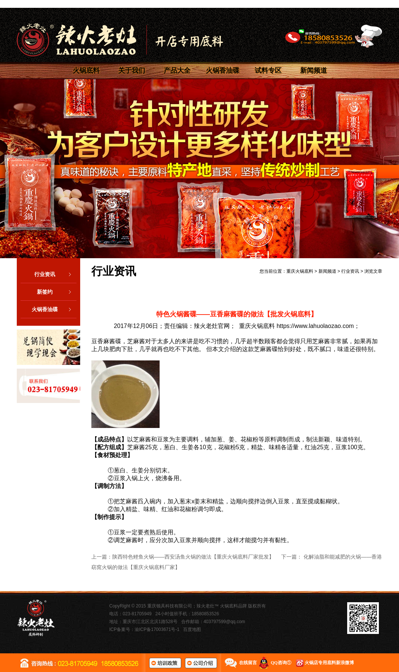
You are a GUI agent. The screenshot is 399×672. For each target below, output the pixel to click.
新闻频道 (313, 70)
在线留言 (248, 662)
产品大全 (177, 70)
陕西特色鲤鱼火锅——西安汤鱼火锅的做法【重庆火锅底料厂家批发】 (193, 557)
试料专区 (268, 70)
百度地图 (192, 629)
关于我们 (131, 70)
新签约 (56, 291)
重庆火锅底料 (299, 271)
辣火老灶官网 (212, 326)
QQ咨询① (281, 662)
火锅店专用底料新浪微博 (329, 662)
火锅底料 (86, 70)
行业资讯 (55, 274)
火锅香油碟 (222, 70)
